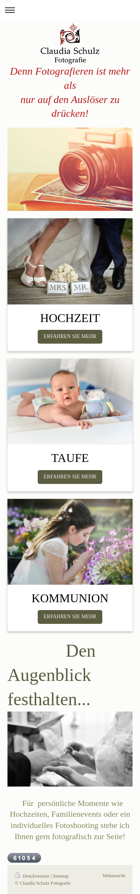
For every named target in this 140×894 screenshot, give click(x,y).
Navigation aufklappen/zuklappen (70, 10)
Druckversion (32, 876)
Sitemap (61, 876)
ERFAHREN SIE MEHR (70, 336)
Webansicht (114, 875)
